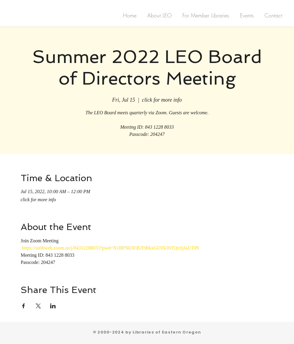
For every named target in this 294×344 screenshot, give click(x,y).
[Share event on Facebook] (23, 306)
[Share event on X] (38, 306)
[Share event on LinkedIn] (53, 306)
